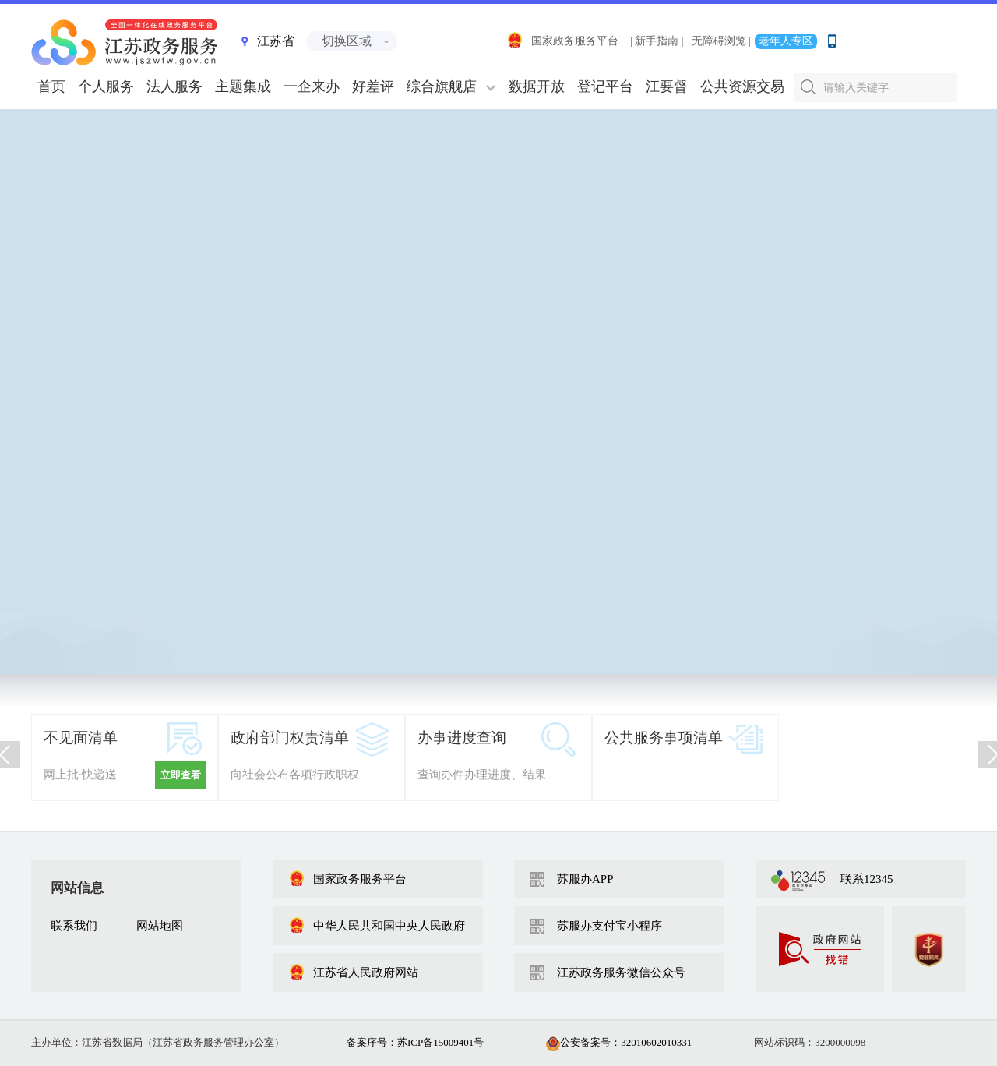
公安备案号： (619, 1042)
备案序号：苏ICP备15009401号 (415, 1042)
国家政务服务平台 (562, 41)
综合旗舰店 (442, 86)
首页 (51, 86)
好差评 (373, 86)
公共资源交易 (742, 86)
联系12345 (866, 879)
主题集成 (243, 86)
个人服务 (106, 86)
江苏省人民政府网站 (353, 972)
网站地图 (159, 926)
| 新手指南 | (657, 41)
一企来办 (312, 86)
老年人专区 (786, 41)
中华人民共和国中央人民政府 (376, 926)
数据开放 (537, 86)
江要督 (667, 86)
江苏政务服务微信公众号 (621, 972)
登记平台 (605, 86)
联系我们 (74, 926)
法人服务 (174, 86)
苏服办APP (585, 879)
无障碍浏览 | (721, 41)
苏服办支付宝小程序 (609, 926)
